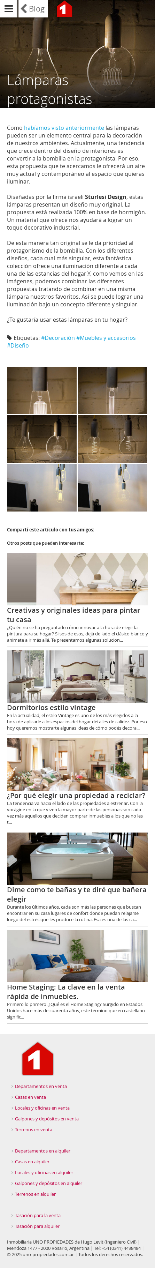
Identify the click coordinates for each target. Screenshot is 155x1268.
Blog (37, 8)
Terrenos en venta (33, 1129)
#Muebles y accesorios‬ (106, 338)
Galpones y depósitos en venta (47, 1119)
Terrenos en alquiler (35, 1194)
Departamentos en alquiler (42, 1151)
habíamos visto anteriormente (64, 128)
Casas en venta (30, 1097)
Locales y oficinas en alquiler (44, 1172)
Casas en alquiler (32, 1161)
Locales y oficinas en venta (42, 1108)
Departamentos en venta (41, 1086)
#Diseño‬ (18, 345)
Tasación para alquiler (37, 1226)
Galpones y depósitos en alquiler (48, 1183)
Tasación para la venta (38, 1215)
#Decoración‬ (58, 338)
